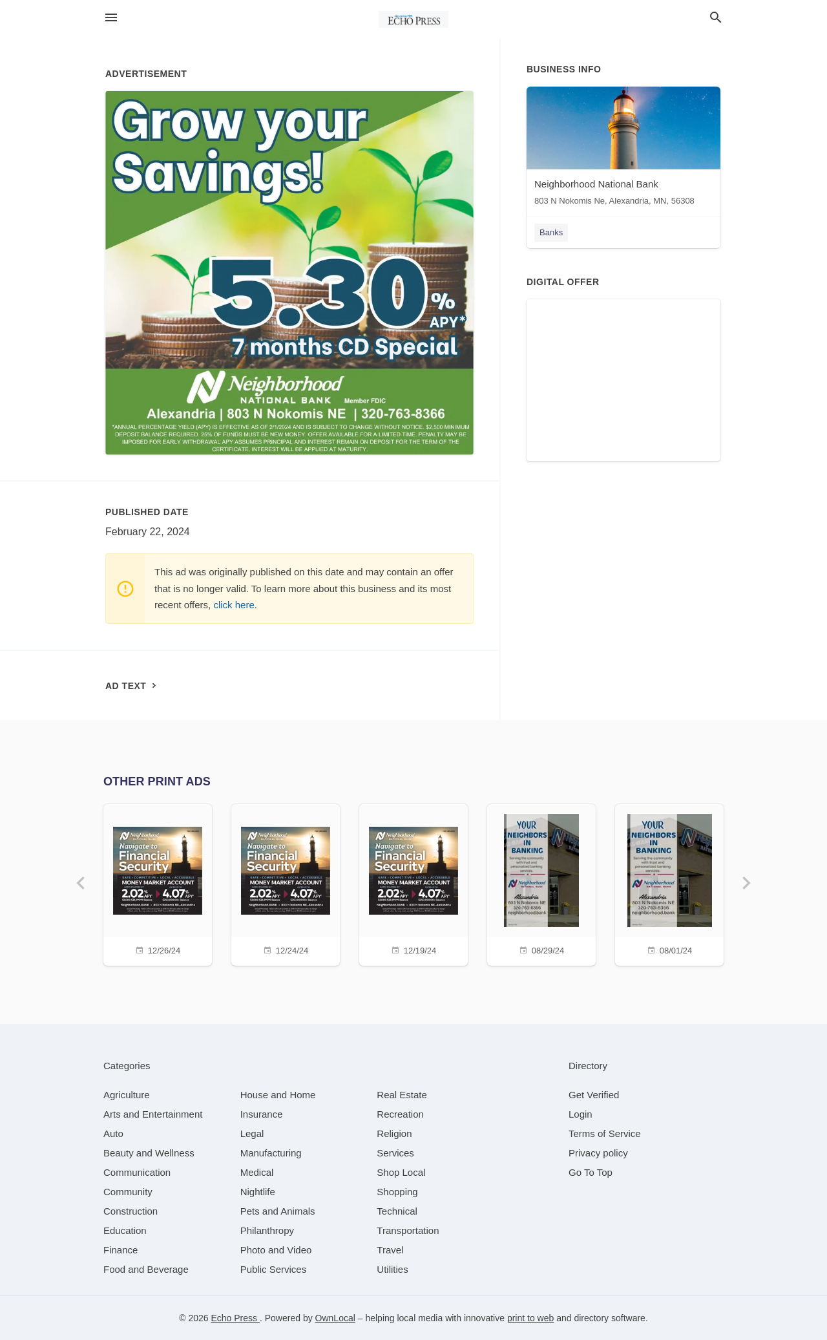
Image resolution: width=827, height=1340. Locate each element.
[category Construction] (130, 1211)
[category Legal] (252, 1133)
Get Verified (594, 1094)
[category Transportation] (408, 1230)
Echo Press (235, 1318)
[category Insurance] (261, 1114)
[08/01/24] (669, 883)
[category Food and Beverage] (146, 1269)
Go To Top (590, 1172)
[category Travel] (390, 1249)
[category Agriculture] (126, 1094)
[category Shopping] (397, 1191)
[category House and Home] (278, 1094)
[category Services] (395, 1152)
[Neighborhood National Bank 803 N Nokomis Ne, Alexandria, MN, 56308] (623, 149)
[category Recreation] (400, 1114)
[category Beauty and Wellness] (148, 1152)
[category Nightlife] (257, 1191)
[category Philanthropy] (267, 1230)
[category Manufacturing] (271, 1152)
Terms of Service (605, 1133)
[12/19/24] (413, 883)
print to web (530, 1318)
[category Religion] (394, 1133)
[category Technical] (397, 1211)
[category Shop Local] (401, 1172)
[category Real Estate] (402, 1094)
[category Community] (127, 1191)
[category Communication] (137, 1172)
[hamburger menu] (111, 18)
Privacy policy (598, 1152)
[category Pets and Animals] (277, 1211)
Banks (551, 232)
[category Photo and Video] (276, 1249)
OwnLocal (335, 1318)
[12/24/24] (285, 883)
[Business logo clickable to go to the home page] (413, 19)
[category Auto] (113, 1133)
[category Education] (125, 1230)
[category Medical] (257, 1172)
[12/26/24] (157, 883)
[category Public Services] (273, 1269)
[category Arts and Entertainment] (152, 1114)
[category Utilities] (392, 1269)
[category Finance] (120, 1249)
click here (233, 604)
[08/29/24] (541, 883)
